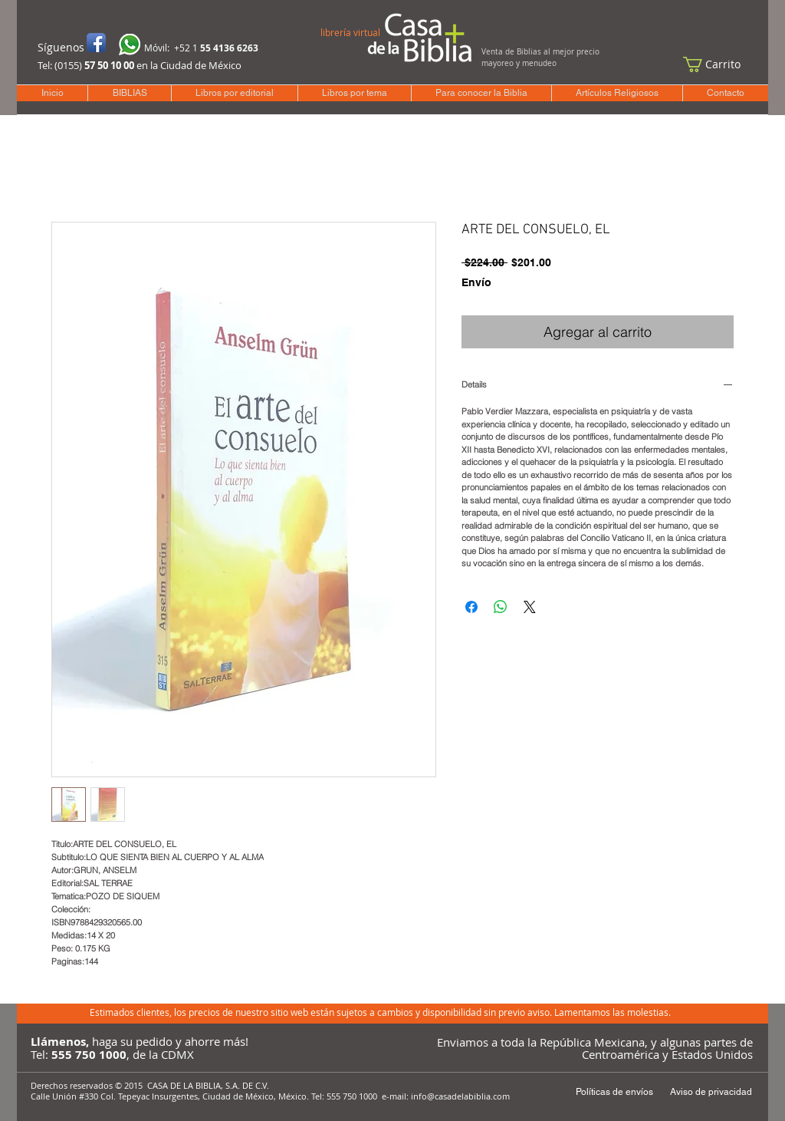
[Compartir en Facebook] (471, 607)
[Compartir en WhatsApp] (500, 607)
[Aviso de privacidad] (710, 1092)
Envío (476, 282)
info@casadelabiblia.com (460, 1096)
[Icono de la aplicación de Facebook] (96, 42)
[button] (719, 64)
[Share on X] (530, 607)
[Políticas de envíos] (614, 1092)
